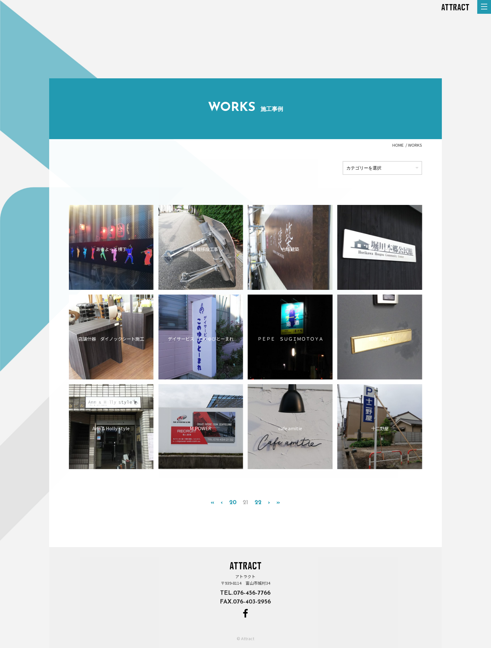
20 (232, 503)
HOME (398, 145)
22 (258, 503)
